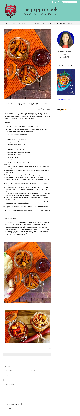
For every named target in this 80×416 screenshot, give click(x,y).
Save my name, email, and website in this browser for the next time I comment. (26, 380)
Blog (30, 23)
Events (62, 23)
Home (8, 23)
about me (65, 56)
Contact (71, 23)
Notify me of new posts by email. (12, 404)
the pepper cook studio (43, 23)
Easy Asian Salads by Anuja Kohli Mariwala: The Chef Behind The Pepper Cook (66, 99)
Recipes (22, 23)
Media (56, 23)
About (15, 23)
